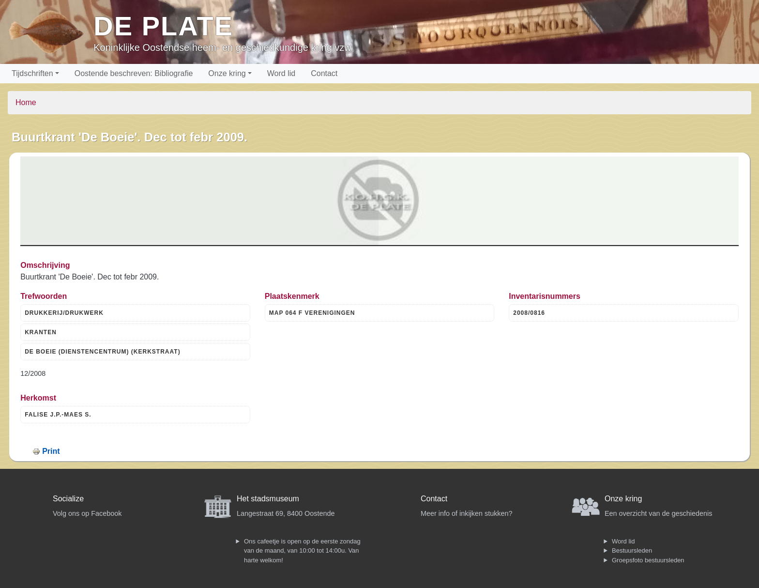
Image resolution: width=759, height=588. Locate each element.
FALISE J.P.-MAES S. (58, 414)
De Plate (163, 26)
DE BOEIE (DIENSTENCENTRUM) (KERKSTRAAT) (102, 351)
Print (51, 451)
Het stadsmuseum (268, 499)
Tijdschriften (32, 73)
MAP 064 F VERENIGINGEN (312, 312)
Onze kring (226, 73)
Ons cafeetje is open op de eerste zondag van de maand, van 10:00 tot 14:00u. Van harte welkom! (302, 551)
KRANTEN (41, 332)
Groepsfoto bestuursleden (648, 560)
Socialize (68, 499)
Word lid (281, 73)
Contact (324, 73)
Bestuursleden (632, 550)
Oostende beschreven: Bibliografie (134, 73)
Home (25, 102)
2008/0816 (529, 312)
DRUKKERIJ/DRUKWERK (64, 312)
